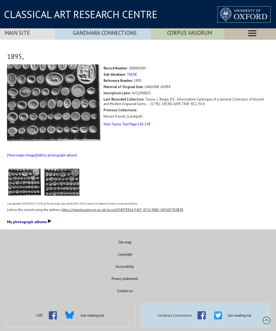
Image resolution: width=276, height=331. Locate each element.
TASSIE (132, 74)
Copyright (125, 254)
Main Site (17, 32)
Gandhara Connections (105, 32)
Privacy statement (125, 278)
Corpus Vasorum (189, 32)
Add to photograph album (56, 155)
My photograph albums (29, 221)
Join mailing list (92, 315)
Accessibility (125, 266)
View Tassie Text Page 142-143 (127, 124)
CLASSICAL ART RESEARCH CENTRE (80, 14)
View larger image (21, 155)
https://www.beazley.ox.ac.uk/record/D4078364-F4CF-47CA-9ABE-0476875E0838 (122, 210)
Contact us (125, 291)
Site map (125, 242)
